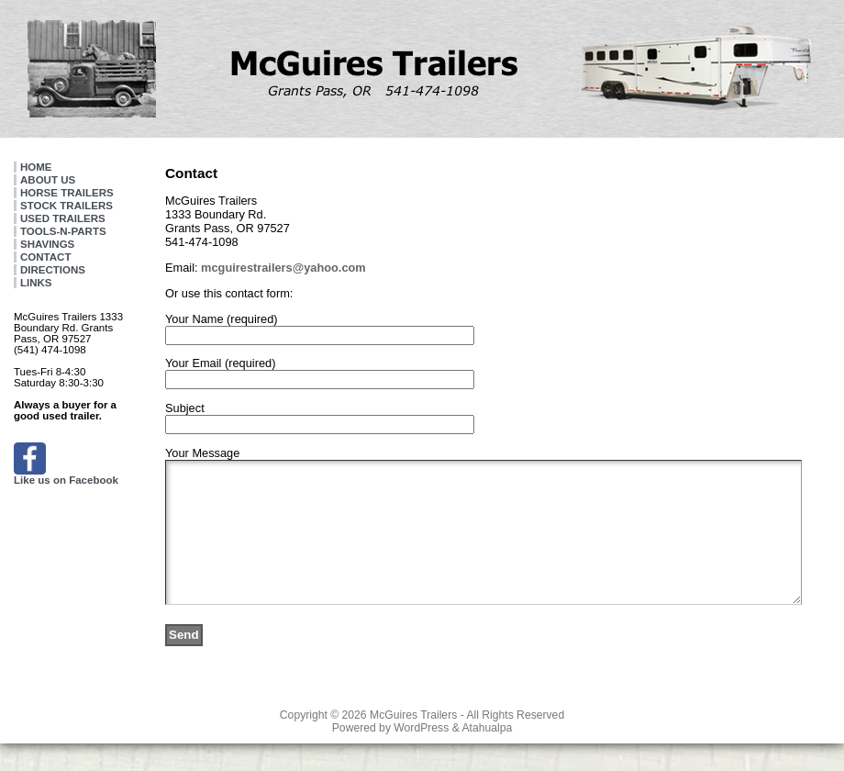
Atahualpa (486, 755)
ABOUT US (47, 179)
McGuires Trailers (413, 742)
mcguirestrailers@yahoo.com (283, 267)
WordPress (421, 755)
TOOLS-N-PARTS (63, 231)
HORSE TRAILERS (67, 192)
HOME (36, 167)
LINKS (36, 282)
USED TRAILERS (63, 218)
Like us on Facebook (66, 475)
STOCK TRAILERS (66, 205)
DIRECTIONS (52, 269)
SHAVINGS (47, 244)
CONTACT (45, 257)
